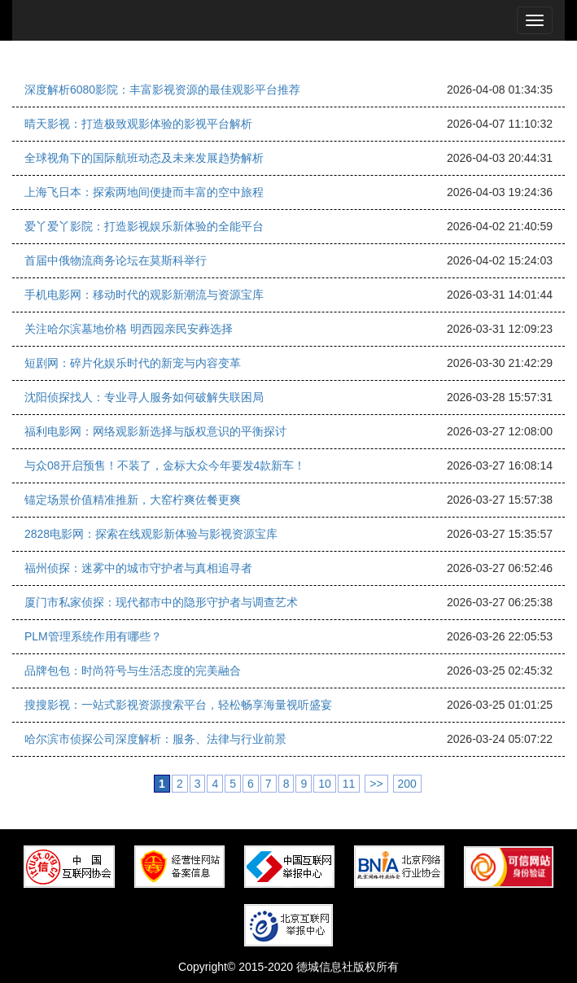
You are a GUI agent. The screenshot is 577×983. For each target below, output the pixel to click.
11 (349, 783)
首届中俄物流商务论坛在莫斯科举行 (115, 260)
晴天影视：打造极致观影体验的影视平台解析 (138, 123)
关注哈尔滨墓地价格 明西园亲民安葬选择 (128, 328)
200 (407, 783)
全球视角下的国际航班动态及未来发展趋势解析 (144, 157)
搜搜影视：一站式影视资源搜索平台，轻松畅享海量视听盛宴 (178, 704)
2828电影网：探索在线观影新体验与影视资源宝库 (151, 533)
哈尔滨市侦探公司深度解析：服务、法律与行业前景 (155, 738)
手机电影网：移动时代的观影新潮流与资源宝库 (144, 294)
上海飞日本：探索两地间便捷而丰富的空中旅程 (144, 192)
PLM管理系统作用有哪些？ (93, 636)
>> (375, 783)
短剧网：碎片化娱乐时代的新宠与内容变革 (132, 362)
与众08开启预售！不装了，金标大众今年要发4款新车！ (164, 465)
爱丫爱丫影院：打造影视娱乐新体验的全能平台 (144, 226)
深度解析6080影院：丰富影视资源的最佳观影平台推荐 (162, 89)
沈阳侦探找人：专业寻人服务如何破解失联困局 (144, 397)
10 (324, 783)
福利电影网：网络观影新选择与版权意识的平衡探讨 (155, 431)
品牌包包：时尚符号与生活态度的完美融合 (132, 670)
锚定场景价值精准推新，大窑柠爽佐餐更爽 (132, 499)
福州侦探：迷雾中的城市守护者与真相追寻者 (138, 568)
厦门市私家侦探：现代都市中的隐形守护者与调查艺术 (161, 602)
